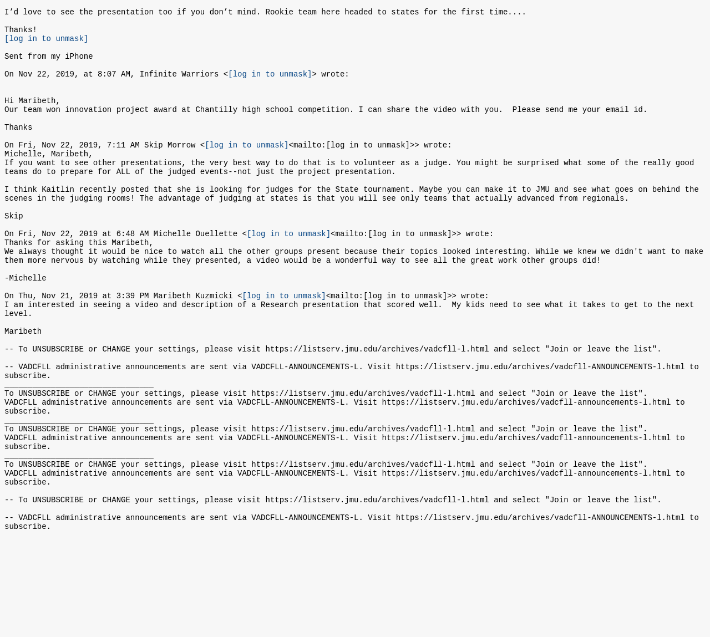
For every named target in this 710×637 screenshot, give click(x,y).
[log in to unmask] (46, 44)
